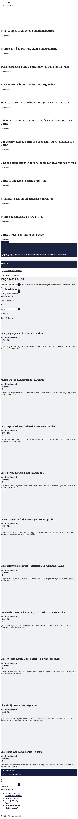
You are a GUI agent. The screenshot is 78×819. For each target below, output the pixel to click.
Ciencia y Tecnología (12, 800)
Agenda (7, 803)
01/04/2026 (6, 665)
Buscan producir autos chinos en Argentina (28, 84)
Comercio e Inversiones (13, 271)
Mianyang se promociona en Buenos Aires (27, 30)
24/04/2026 (6, 386)
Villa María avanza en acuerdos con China (27, 198)
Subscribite (4, 263)
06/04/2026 (6, 619)
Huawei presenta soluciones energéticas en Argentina (35, 102)
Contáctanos (9, 770)
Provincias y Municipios (13, 266)
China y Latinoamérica (12, 289)
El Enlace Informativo (11, 338)
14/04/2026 (6, 526)
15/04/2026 (6, 479)
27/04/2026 (6, 340)
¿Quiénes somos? (11, 293)
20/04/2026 (6, 433)
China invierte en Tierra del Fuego (22, 234)
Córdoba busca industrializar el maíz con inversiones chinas (38, 162)
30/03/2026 (6, 712)
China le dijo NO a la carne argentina (24, 180)
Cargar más (5, 242)
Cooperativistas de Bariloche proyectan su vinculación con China (33, 612)
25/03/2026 (6, 758)
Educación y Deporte (12, 275)
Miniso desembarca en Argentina (22, 216)
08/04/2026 (6, 572)
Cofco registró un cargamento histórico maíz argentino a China (32, 566)
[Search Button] (19, 291)
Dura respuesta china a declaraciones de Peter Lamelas (35, 66)
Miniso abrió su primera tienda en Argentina (29, 48)
